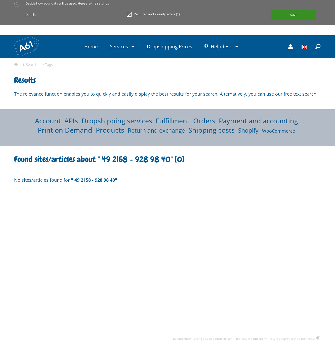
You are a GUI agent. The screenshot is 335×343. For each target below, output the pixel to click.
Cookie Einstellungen (218, 338)
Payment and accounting (258, 120)
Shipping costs (211, 130)
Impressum (242, 338)
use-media (308, 338)
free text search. (301, 94)
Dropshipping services (116, 120)
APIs (71, 120)
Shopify (248, 130)
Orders (204, 120)
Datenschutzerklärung (187, 338)
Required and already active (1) (153, 14)
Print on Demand (65, 130)
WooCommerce (278, 131)
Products (110, 130)
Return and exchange (156, 130)
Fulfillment (173, 120)
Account (48, 120)
